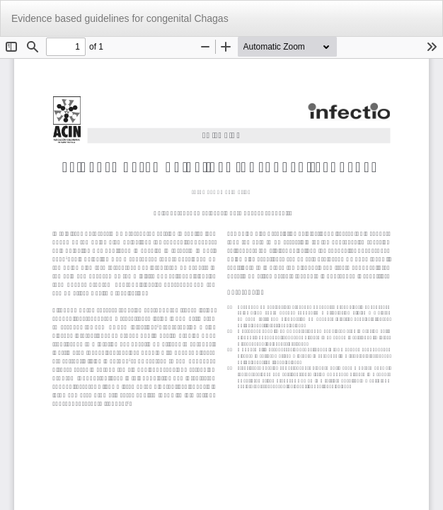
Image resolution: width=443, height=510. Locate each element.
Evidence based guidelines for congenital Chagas (120, 18)
